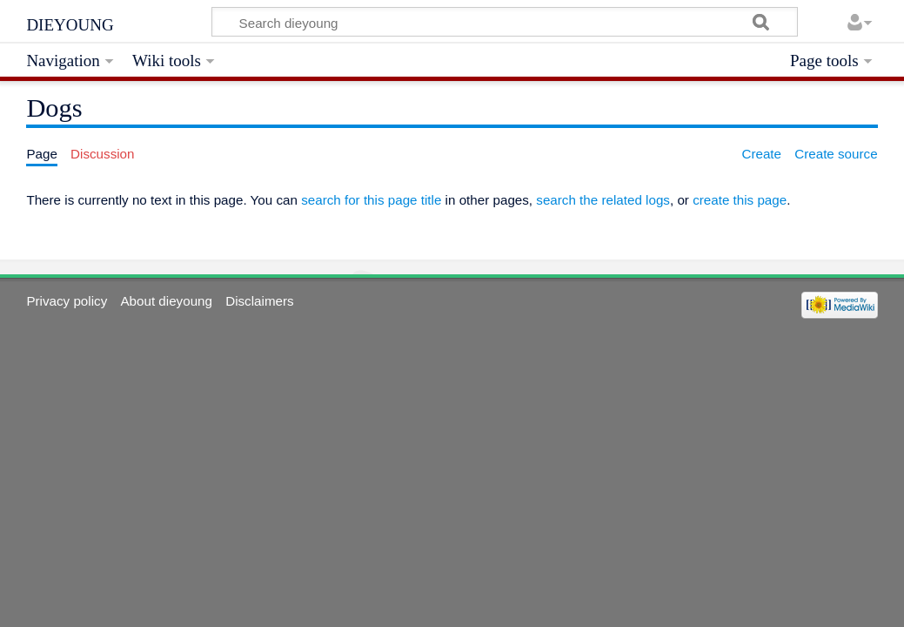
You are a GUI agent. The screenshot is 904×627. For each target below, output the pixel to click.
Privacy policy (66, 300)
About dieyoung (166, 300)
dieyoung (69, 23)
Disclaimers (259, 300)
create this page (740, 199)
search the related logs (603, 199)
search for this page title (371, 199)
